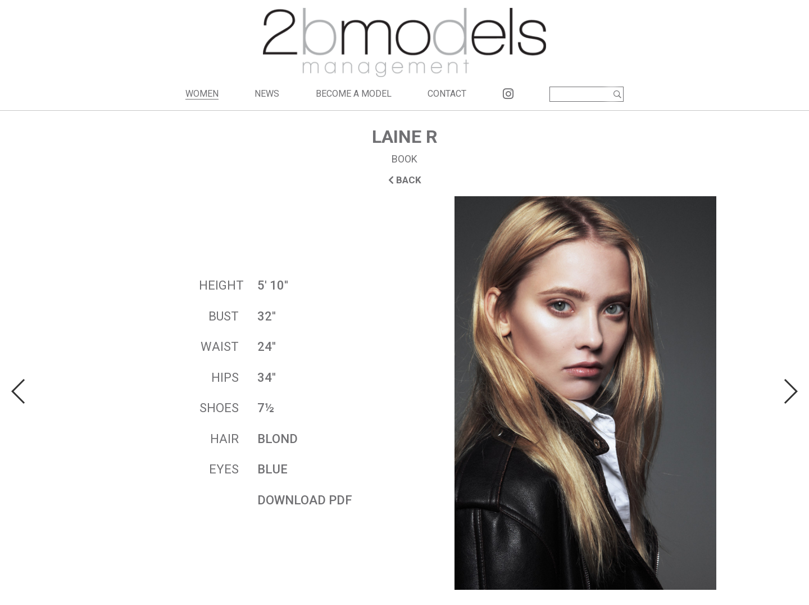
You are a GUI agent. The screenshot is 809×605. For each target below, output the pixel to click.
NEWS (266, 93)
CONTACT (447, 93)
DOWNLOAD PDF (304, 500)
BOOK (404, 159)
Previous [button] (18, 391)
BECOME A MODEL (354, 93)
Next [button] (790, 391)
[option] (404, 393)
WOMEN (202, 93)
